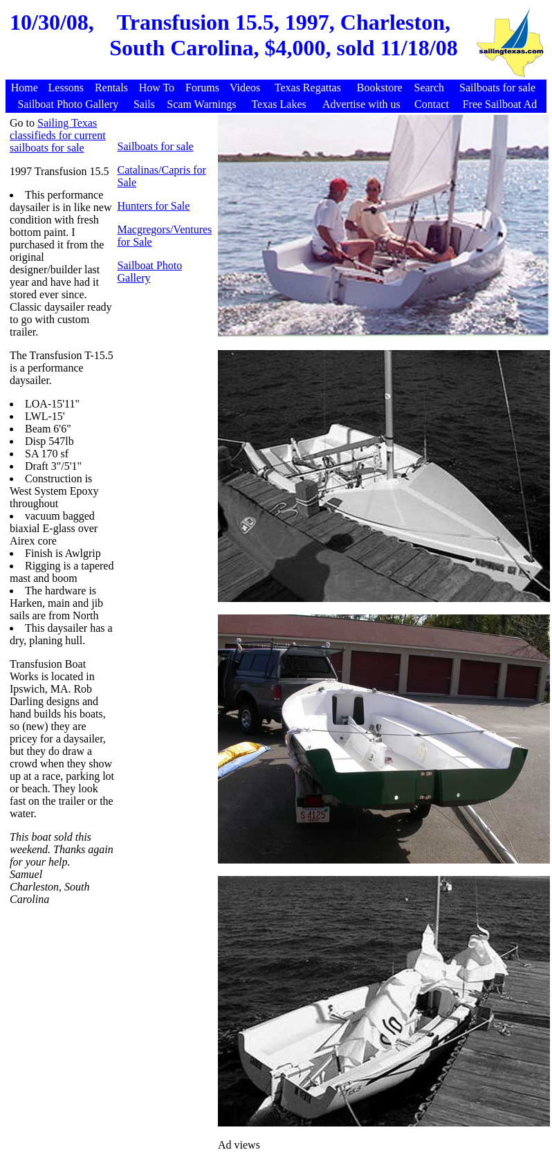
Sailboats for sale (155, 146)
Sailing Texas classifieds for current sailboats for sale (58, 135)
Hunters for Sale (153, 206)
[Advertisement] (111, 1005)
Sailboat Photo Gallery (149, 271)
